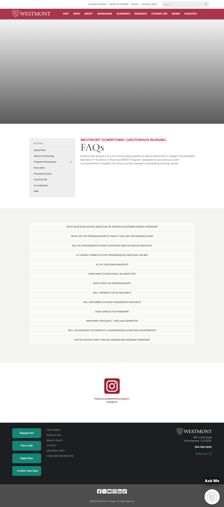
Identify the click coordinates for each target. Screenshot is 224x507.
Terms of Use (53, 435)
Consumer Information (59, 456)
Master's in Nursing (44, 156)
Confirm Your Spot (27, 471)
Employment (53, 430)
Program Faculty (42, 174)
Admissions (104, 14)
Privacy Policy (54, 441)
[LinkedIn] (119, 491)
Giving (176, 14)
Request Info (27, 433)
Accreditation (41, 185)
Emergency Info (55, 451)
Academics (123, 14)
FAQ (36, 191)
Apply (76, 14)
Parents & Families (118, 4)
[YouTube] (109, 491)
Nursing (38, 144)
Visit (66, 14)
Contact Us (202, 454)
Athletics (190, 14)
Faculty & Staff (149, 4)
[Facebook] (99, 491)
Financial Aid (40, 180)
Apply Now (40, 150)
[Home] (31, 14)
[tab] (112, 227)
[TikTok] (124, 491)
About (89, 14)
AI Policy (51, 446)
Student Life (159, 14)
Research (141, 14)
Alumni (135, 4)
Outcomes (39, 168)
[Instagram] (114, 491)
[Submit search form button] (205, 4)
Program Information (45, 162)
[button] (71, 162)
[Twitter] (104, 491)
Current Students (97, 4)
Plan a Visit (27, 446)
